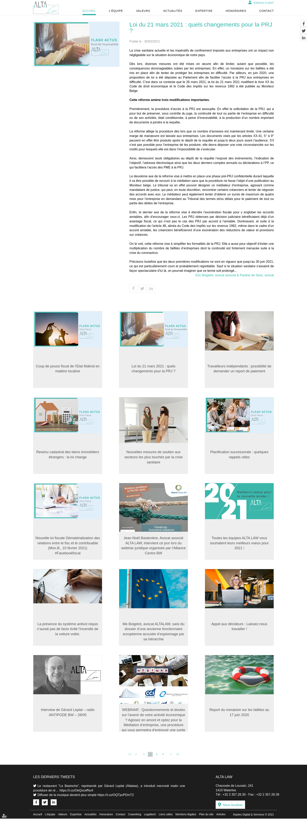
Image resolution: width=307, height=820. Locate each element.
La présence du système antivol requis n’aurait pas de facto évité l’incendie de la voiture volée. (67, 630)
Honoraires (236, 10)
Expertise (203, 10)
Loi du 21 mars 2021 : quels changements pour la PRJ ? (153, 368)
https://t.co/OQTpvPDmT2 (115, 796)
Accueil (89, 10)
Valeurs (143, 10)
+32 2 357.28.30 (234, 796)
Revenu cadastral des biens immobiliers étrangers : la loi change (67, 454)
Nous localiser (233, 806)
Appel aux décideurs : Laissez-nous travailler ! (239, 627)
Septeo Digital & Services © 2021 (253, 815)
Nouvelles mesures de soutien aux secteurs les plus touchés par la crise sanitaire (153, 457)
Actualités (172, 10)
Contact (266, 10)
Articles (220, 815)
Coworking (134, 815)
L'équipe (116, 10)
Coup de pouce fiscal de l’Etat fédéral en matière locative (67, 368)
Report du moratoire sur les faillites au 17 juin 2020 (239, 713)
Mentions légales (185, 815)
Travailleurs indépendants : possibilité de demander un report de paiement (239, 368)
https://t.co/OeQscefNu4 (76, 791)
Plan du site (206, 815)
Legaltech (150, 815)
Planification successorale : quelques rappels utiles (239, 454)
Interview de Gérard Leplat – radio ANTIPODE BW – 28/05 (68, 713)
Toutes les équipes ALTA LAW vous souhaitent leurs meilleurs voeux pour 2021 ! (239, 544)
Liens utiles (166, 815)
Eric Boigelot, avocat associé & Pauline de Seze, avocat (235, 275)
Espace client (264, 2)
